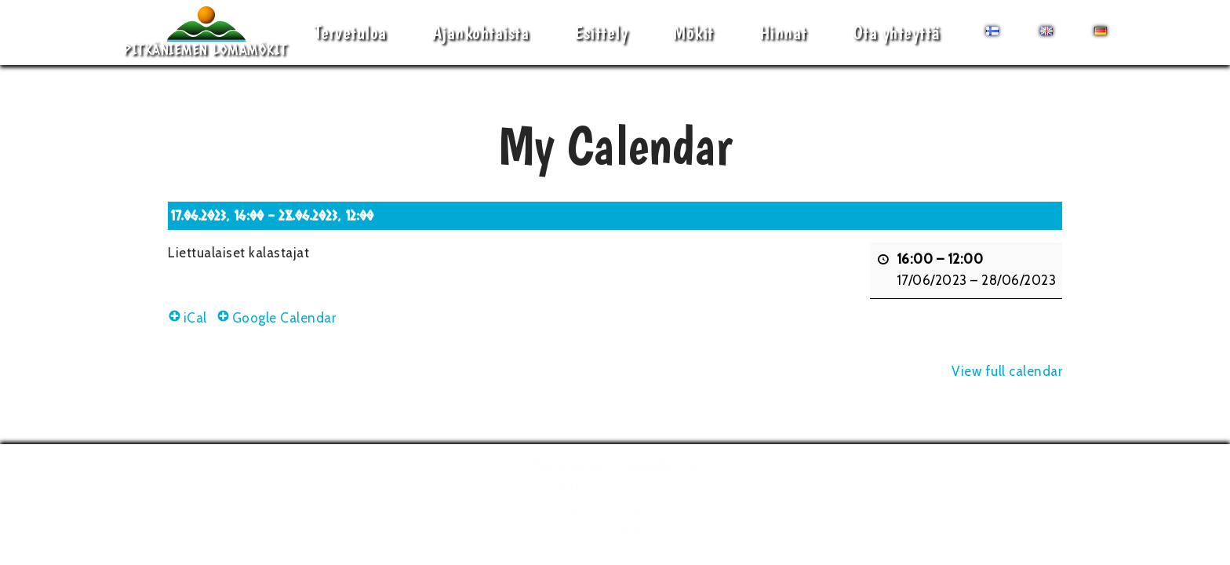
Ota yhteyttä (897, 32)
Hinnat (783, 32)
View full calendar (1007, 371)
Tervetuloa (351, 32)
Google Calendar (276, 318)
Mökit (693, 32)
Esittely (601, 32)
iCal (187, 318)
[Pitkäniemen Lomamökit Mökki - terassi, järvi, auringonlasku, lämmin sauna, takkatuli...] (206, 32)
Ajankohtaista (480, 32)
